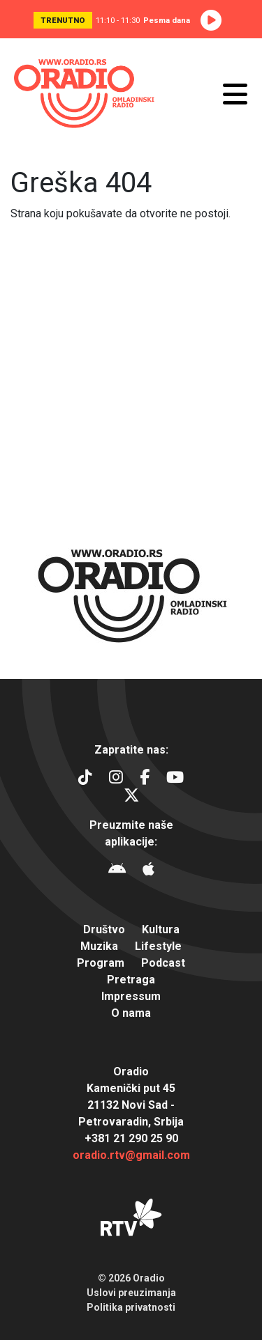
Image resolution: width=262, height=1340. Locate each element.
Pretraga (131, 979)
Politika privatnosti (131, 1307)
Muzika (99, 946)
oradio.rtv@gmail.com (131, 1155)
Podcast (163, 962)
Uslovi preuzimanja (131, 1292)
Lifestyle (158, 946)
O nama (131, 1013)
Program (100, 962)
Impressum (131, 996)
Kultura (161, 929)
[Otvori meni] (235, 94)
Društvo (104, 929)
